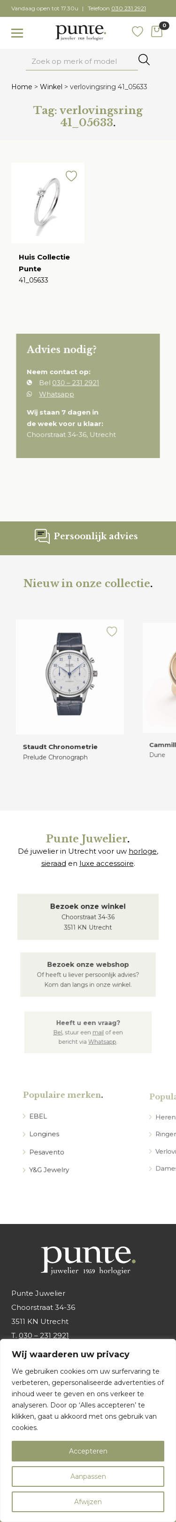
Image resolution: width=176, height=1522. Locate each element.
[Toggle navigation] (17, 33)
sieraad (53, 863)
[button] (70, 179)
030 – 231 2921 (44, 1335)
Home (21, 87)
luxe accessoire (106, 863)
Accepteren (88, 1451)
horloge (143, 851)
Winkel (51, 87)
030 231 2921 (128, 8)
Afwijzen (88, 1502)
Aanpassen (88, 1476)
